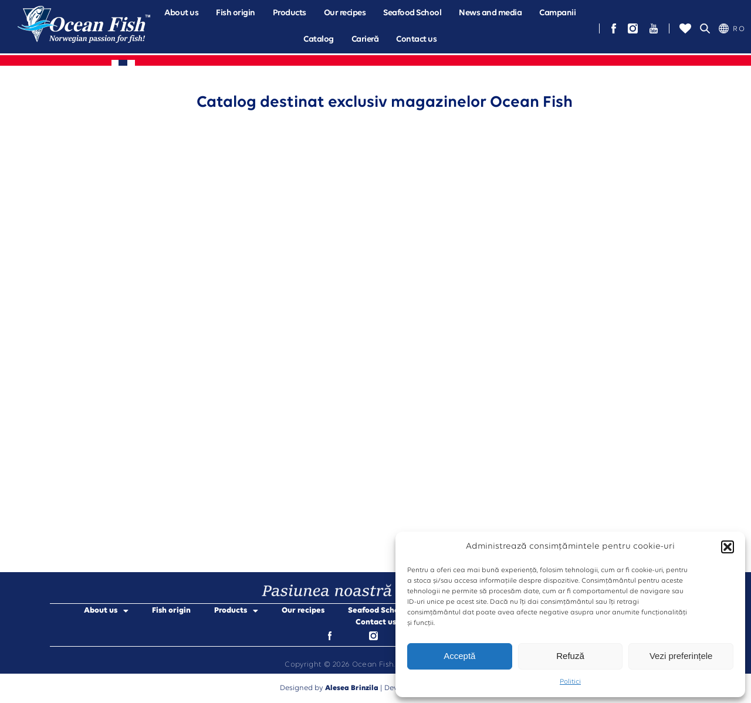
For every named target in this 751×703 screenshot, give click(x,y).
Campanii (557, 13)
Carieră (365, 39)
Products (289, 13)
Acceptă (459, 656)
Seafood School (412, 13)
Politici (570, 681)
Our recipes (345, 13)
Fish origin (235, 13)
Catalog (318, 39)
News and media (490, 13)
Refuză (570, 656)
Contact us (416, 39)
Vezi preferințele (681, 656)
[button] (727, 547)
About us (181, 13)
